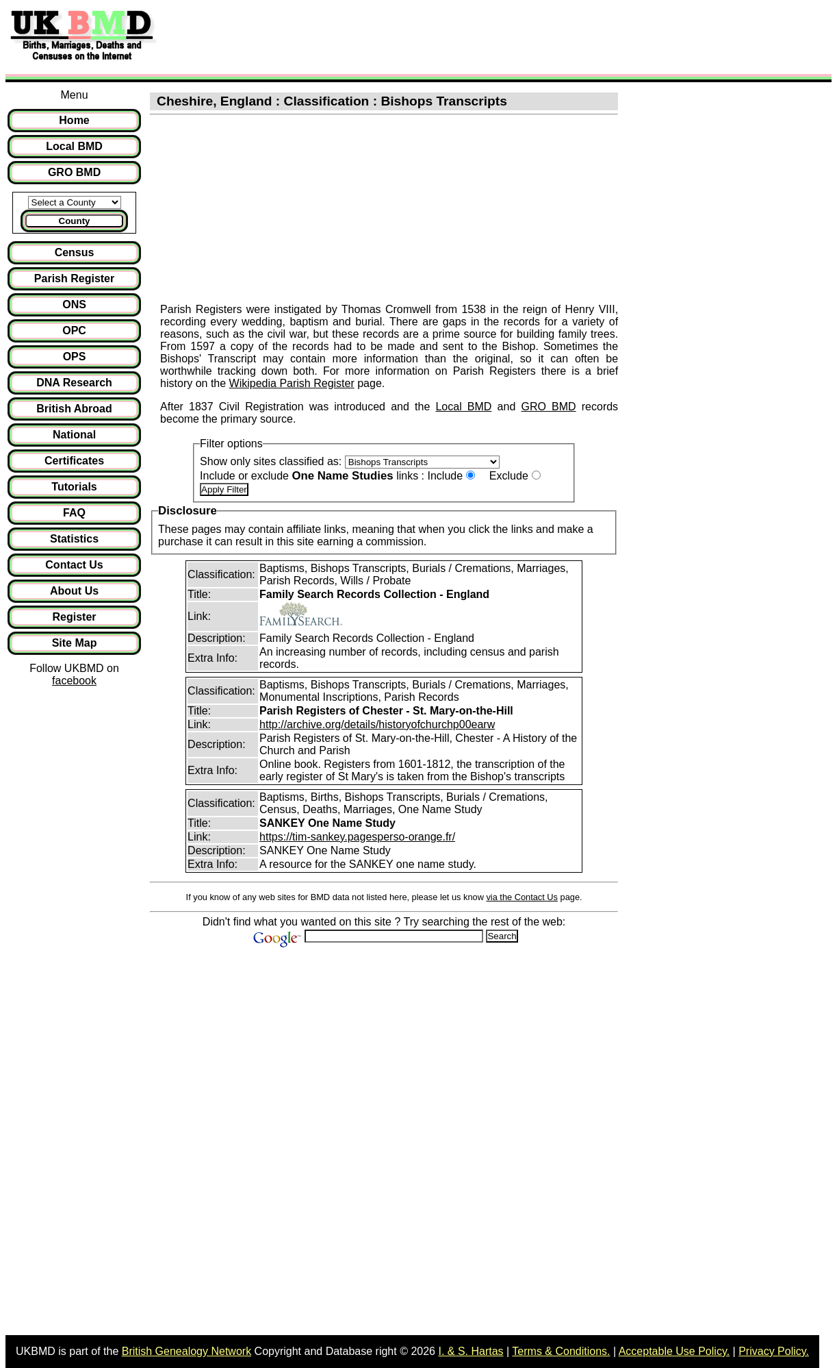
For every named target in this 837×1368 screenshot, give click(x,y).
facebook (74, 680)
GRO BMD (548, 406)
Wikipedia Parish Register (292, 383)
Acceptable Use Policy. (674, 1351)
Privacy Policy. (773, 1351)
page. (370, 383)
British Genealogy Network (186, 1351)
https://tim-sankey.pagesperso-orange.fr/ (357, 837)
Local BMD (463, 406)
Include (445, 476)
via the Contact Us (522, 897)
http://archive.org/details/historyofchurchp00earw (377, 724)
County (74, 221)
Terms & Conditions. (561, 1351)
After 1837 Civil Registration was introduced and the (297, 406)
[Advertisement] (413, 36)
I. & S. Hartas (470, 1351)
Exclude (508, 476)
